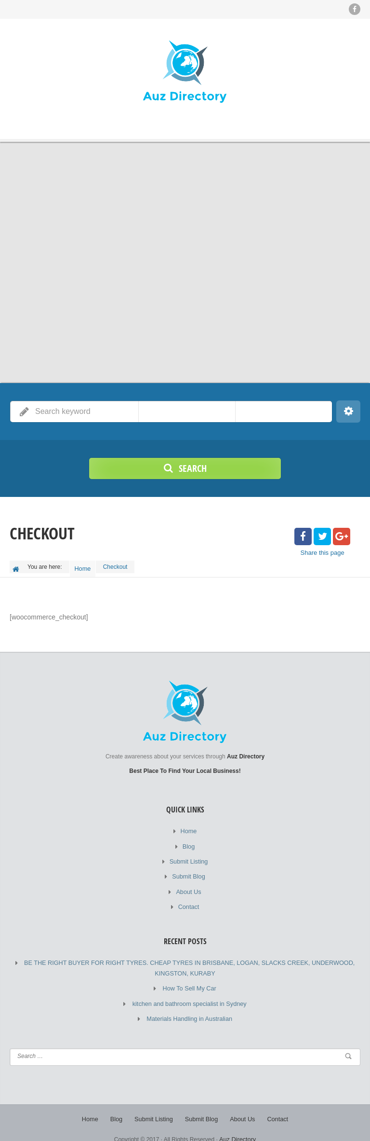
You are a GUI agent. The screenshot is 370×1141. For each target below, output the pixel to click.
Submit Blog (188, 869)
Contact (188, 898)
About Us (188, 884)
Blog (188, 841)
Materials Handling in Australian (189, 1007)
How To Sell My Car (189, 978)
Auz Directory (237, 1126)
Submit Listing (189, 855)
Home (84, 566)
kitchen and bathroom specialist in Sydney (189, 993)
